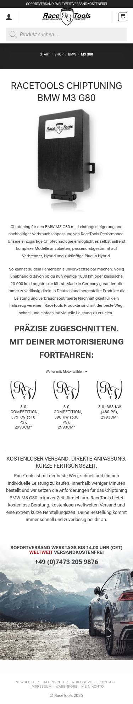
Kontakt (108, 682)
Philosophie (84, 682)
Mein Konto (93, 686)
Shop (59, 54)
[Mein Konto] (8, 17)
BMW (72, 54)
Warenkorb (66, 686)
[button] (122, 16)
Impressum (41, 686)
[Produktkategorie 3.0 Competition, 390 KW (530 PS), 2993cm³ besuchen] (66, 409)
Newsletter (27, 682)
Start (45, 54)
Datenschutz (56, 682)
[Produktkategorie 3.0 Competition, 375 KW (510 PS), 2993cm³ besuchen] (23, 409)
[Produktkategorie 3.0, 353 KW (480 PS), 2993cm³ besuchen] (110, 409)
